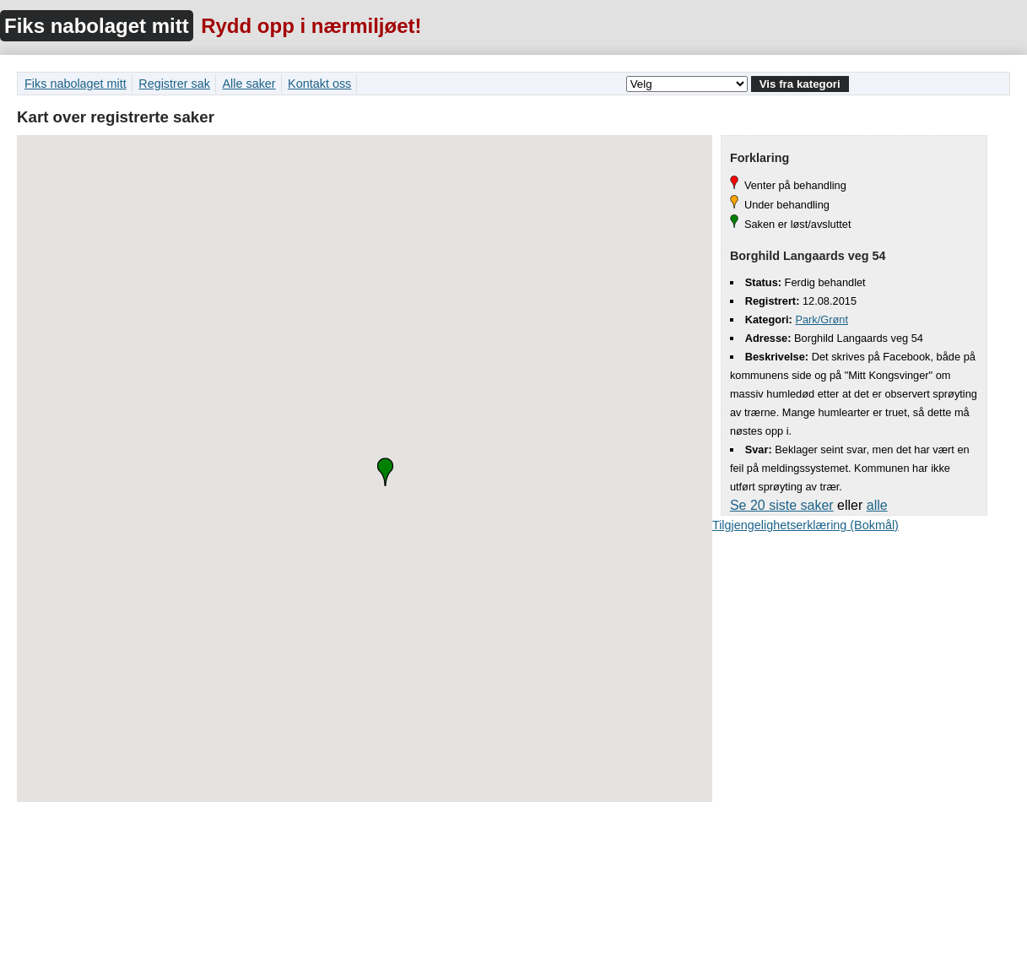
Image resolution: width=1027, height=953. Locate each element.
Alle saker (248, 83)
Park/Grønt (821, 319)
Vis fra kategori (800, 84)
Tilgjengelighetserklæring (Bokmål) (805, 525)
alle (877, 505)
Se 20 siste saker (782, 505)
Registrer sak (174, 83)
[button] (385, 472)
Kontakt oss (319, 83)
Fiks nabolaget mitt (96, 25)
